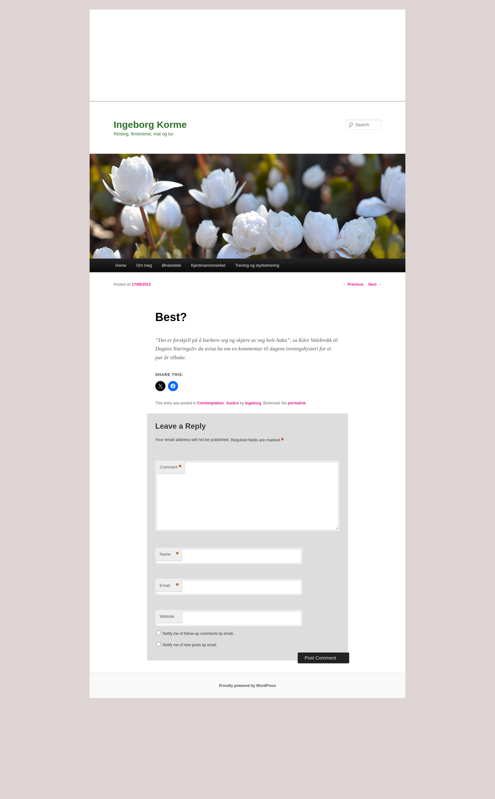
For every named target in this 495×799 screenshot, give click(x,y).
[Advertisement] (247, 53)
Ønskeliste (171, 265)
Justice (232, 403)
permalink (297, 403)
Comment (171, 467)
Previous (353, 284)
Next (374, 284)
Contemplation (210, 403)
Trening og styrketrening (257, 265)
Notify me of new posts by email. (190, 645)
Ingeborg (253, 403)
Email (169, 585)
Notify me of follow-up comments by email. (198, 633)
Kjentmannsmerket (208, 265)
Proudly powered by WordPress (247, 685)
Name (169, 554)
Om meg (144, 265)
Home (120, 265)
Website (167, 616)
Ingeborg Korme (150, 124)
